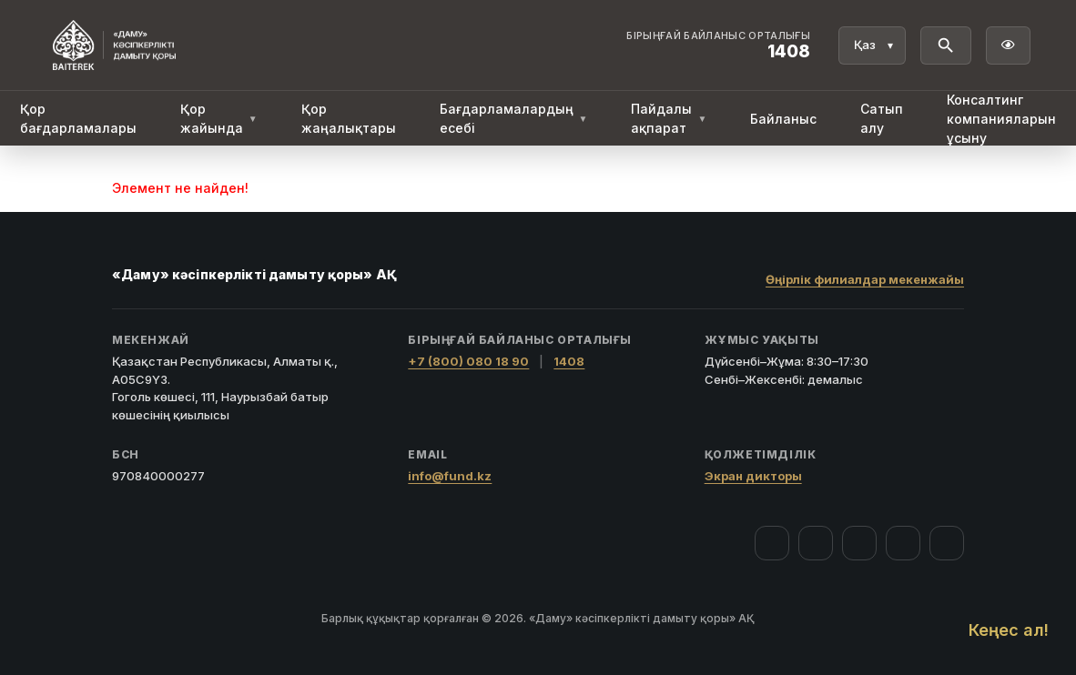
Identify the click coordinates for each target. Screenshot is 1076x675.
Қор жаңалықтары (348, 118)
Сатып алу (881, 118)
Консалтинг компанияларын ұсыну (1001, 119)
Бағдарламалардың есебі (514, 118)
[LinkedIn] (946, 543)
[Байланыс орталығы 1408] (718, 45)
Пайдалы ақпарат (668, 118)
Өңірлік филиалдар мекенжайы (865, 279)
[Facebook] (772, 543)
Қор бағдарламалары (78, 118)
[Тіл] (872, 45)
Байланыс (783, 118)
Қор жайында (219, 118)
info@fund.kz (450, 475)
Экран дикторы (753, 475)
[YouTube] (859, 543)
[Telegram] (903, 543)
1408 (568, 361)
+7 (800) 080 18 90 (468, 361)
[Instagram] (815, 543)
